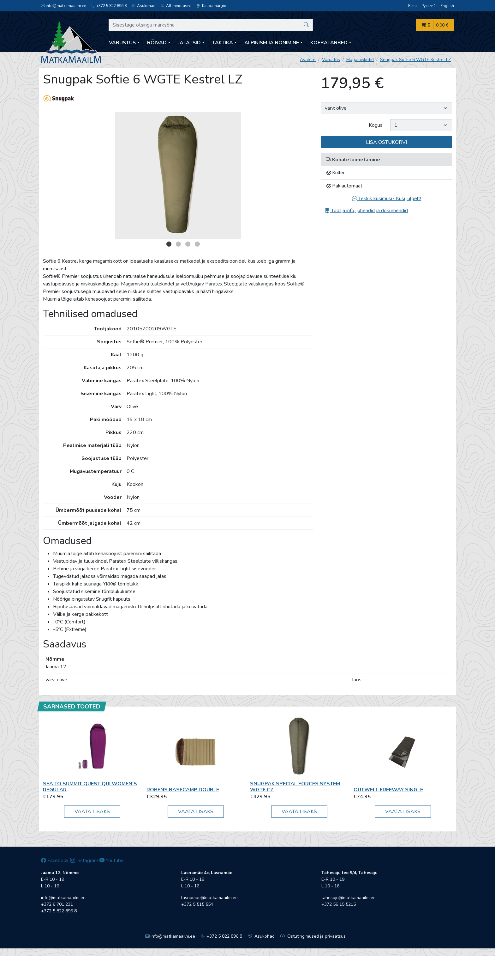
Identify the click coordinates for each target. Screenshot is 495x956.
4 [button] (197, 244)
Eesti (412, 5)
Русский (428, 5)
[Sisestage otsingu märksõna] (211, 25)
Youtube (111, 860)
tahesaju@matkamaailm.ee (348, 898)
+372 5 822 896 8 (109, 5)
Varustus (331, 60)
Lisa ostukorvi (386, 142)
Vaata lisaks (92, 811)
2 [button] (178, 244)
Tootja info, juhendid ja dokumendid (366, 210)
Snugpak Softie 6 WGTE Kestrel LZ (415, 60)
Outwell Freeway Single (388, 789)
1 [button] (169, 244)
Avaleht (308, 60)
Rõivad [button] (157, 42)
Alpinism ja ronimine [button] (271, 42)
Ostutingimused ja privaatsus (313, 936)
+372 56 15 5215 (338, 904)
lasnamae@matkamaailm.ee (209, 898)
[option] (178, 175)
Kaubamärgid (211, 5)
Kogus (376, 125)
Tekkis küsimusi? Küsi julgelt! (386, 198)
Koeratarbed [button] (329, 42)
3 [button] (188, 244)
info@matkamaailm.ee (63, 5)
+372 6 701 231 (57, 904)
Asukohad (143, 5)
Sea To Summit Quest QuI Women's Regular (90, 786)
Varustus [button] (122, 42)
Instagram (84, 860)
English (447, 5)
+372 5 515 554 (197, 904)
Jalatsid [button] (189, 42)
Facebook (55, 860)
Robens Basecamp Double (182, 789)
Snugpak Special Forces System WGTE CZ (295, 786)
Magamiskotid (360, 60)
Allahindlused (176, 5)
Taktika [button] (222, 42)
